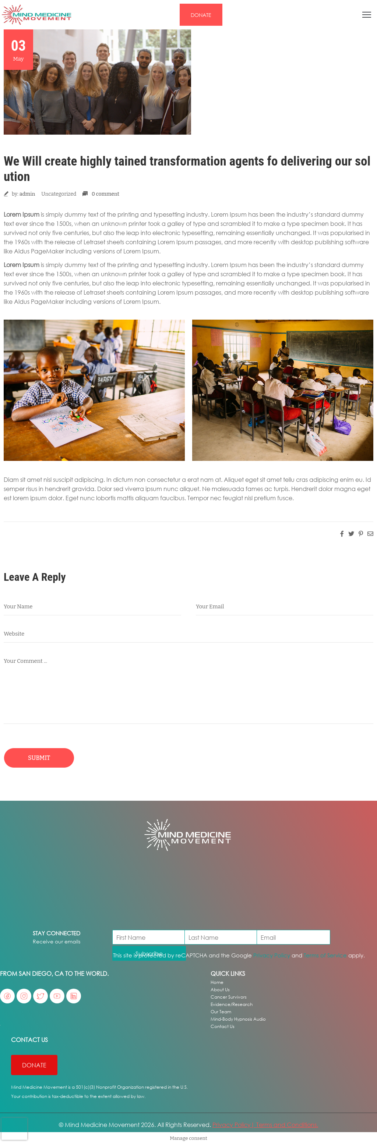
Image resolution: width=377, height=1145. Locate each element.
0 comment (105, 194)
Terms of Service (325, 955)
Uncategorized (58, 194)
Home (217, 982)
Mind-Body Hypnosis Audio (238, 1019)
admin (27, 194)
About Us (220, 989)
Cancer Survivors (229, 997)
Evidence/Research (232, 1004)
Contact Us (223, 1026)
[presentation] (14, 1129)
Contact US (29, 1039)
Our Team (221, 1012)
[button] (201, 15)
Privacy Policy (271, 955)
